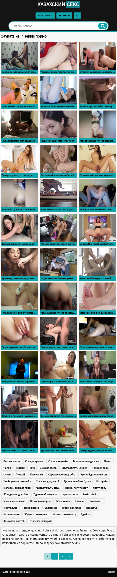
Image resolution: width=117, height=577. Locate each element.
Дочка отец (95, 501)
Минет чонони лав (14, 501)
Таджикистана (30, 507)
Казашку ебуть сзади (48, 487)
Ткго (32, 467)
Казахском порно (40, 501)
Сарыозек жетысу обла (61, 474)
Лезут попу (99, 487)
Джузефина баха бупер (77, 481)
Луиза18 (20, 474)
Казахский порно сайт (16, 572)
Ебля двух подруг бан (15, 494)
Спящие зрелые (34, 461)
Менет (108, 461)
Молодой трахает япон (16, 487)
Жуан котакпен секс (36, 514)
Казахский (58, 4)
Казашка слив (11, 514)
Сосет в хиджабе (58, 461)
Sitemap (111, 572)
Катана (79, 501)
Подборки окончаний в (17, 481)
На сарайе (102, 481)
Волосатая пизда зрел (86, 461)
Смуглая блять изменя (74, 467)
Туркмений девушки (45, 494)
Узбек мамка (63, 501)
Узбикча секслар (71, 507)
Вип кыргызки (11, 461)
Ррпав (7, 467)
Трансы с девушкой (47, 481)
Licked (6, 474)
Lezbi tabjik (89, 494)
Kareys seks (36, 474)
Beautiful (91, 507)
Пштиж (20, 467)
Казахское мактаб (13, 521)
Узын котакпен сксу (64, 514)
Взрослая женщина (41, 521)
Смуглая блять (48, 467)
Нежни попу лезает (76, 487)
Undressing (50, 507)
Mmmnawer (10, 507)
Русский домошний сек (93, 474)
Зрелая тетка (70, 494)
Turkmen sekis (100, 467)
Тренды (64, 15)
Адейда (85, 514)
